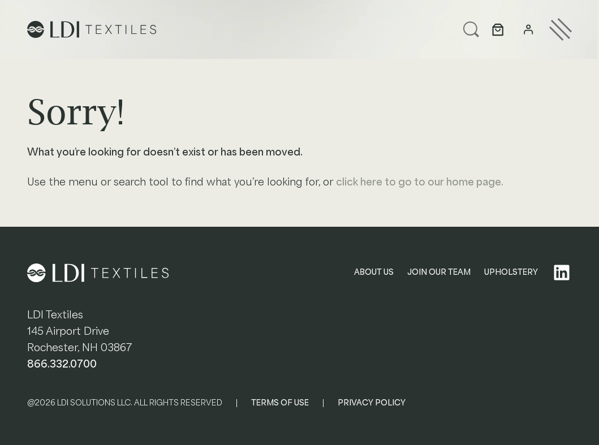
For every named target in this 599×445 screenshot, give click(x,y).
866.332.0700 (62, 364)
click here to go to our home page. (419, 182)
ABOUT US (374, 272)
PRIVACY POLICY (372, 403)
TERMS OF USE (280, 403)
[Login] (528, 30)
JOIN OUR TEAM (439, 272)
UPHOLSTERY (511, 272)
